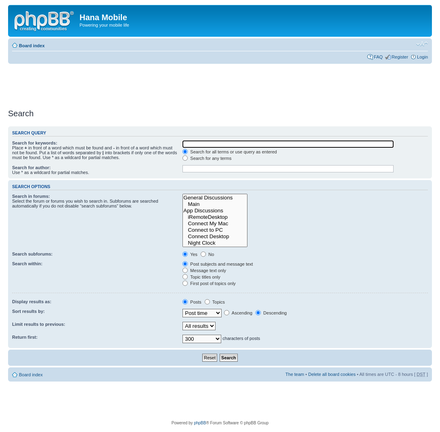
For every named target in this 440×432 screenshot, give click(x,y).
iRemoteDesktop (215, 217)
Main (215, 204)
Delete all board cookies (331, 374)
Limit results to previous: (38, 324)
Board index (32, 45)
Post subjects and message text (217, 264)
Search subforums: (32, 254)
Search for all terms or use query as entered (229, 151)
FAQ (378, 57)
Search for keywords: (34, 143)
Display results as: (31, 301)
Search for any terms (206, 158)
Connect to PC (215, 230)
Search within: (27, 263)
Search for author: (31, 167)
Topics (215, 302)
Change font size (422, 44)
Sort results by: (28, 311)
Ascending (238, 312)
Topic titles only (201, 277)
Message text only (204, 270)
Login (422, 57)
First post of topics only (209, 283)
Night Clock (215, 243)
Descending (271, 312)
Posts (191, 302)
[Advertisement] (155, 83)
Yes (189, 254)
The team (294, 374)
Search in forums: (31, 196)
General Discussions (215, 198)
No (207, 254)
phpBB (200, 423)
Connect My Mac (215, 223)
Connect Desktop (215, 236)
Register (400, 57)
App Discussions (215, 211)
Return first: (25, 337)
